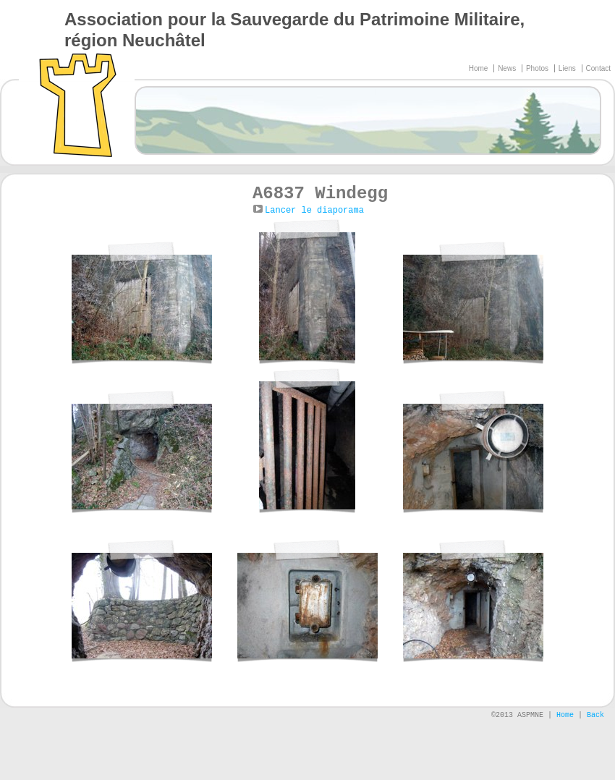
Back (595, 715)
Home (479, 68)
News (508, 68)
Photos (538, 68)
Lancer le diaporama (314, 210)
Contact (598, 68)
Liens (568, 68)
